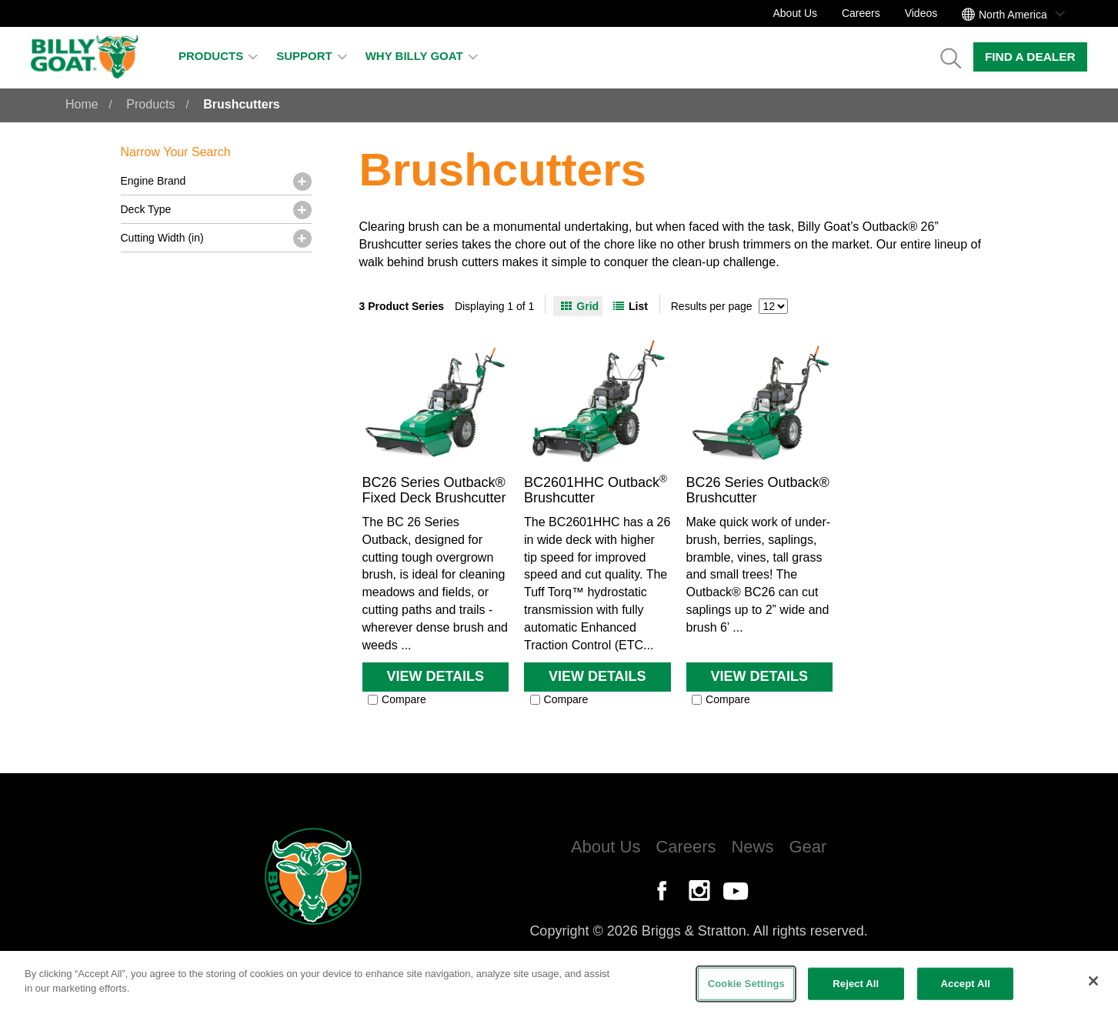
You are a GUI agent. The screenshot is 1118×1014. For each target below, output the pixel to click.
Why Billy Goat (421, 55)
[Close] (1093, 981)
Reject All (856, 983)
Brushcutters (241, 104)
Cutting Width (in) (162, 238)
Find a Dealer (1030, 56)
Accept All (965, 983)
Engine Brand (153, 181)
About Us (795, 13)
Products (218, 55)
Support (311, 55)
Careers (861, 13)
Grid (587, 306)
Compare (397, 699)
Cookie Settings (746, 983)
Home (81, 104)
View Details (435, 676)
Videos (921, 13)
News (752, 846)
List (638, 306)
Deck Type (146, 209)
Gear (807, 846)
